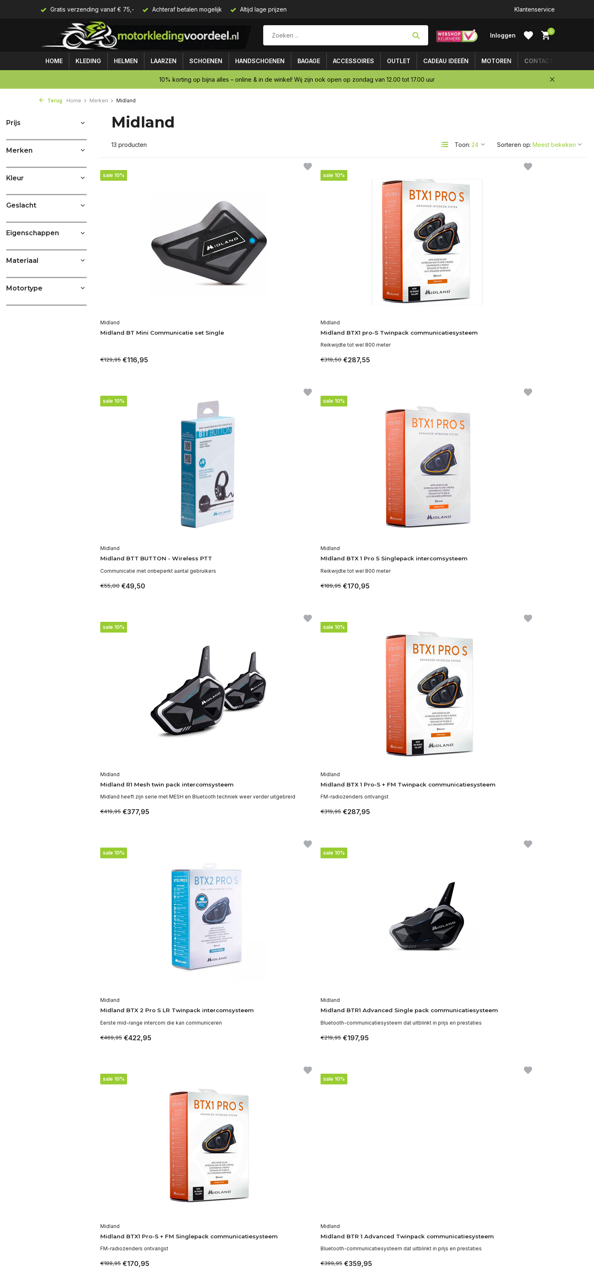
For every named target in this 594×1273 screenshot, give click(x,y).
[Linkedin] (467, 1168)
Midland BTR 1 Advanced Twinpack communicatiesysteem (269, 778)
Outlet (398, 60)
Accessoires (353, 60)
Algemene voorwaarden (72, 1178)
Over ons (51, 1167)
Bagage (308, 60)
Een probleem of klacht (71, 1255)
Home (54, 60)
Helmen (126, 60)
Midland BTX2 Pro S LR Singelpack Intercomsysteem (400, 799)
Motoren (496, 60)
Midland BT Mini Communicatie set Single (157, 328)
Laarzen (164, 60)
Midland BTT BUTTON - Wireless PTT (390, 328)
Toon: (462, 144)
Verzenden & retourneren (74, 1211)
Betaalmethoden (61, 1200)
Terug (50, 100)
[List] (444, 144)
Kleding (88, 60)
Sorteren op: (514, 144)
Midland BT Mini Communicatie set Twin (524, 774)
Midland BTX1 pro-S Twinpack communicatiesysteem (278, 328)
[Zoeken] (345, 35)
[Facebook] (453, 1168)
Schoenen (205, 60)
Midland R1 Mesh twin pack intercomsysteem (150, 563)
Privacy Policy (58, 1189)
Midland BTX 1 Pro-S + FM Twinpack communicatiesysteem (270, 568)
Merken (102, 100)
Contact (539, 60)
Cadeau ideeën (446, 60)
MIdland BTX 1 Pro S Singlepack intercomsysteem (525, 328)
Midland (115, 313)
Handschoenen (260, 60)
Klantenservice (534, 9)
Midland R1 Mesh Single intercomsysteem (144, 1035)
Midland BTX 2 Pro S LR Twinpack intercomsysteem (398, 563)
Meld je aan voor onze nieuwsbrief (497, 1188)
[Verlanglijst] (528, 35)
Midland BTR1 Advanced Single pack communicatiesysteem (524, 563)
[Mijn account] (503, 35)
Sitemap (50, 1233)
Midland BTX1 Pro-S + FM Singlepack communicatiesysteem (147, 803)
